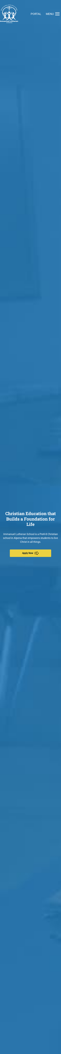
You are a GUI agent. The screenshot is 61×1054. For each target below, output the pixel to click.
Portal (36, 14)
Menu (53, 14)
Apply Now (30, 553)
